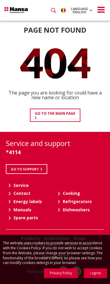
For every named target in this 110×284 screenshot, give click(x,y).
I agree (95, 272)
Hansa (16, 10)
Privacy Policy (61, 272)
